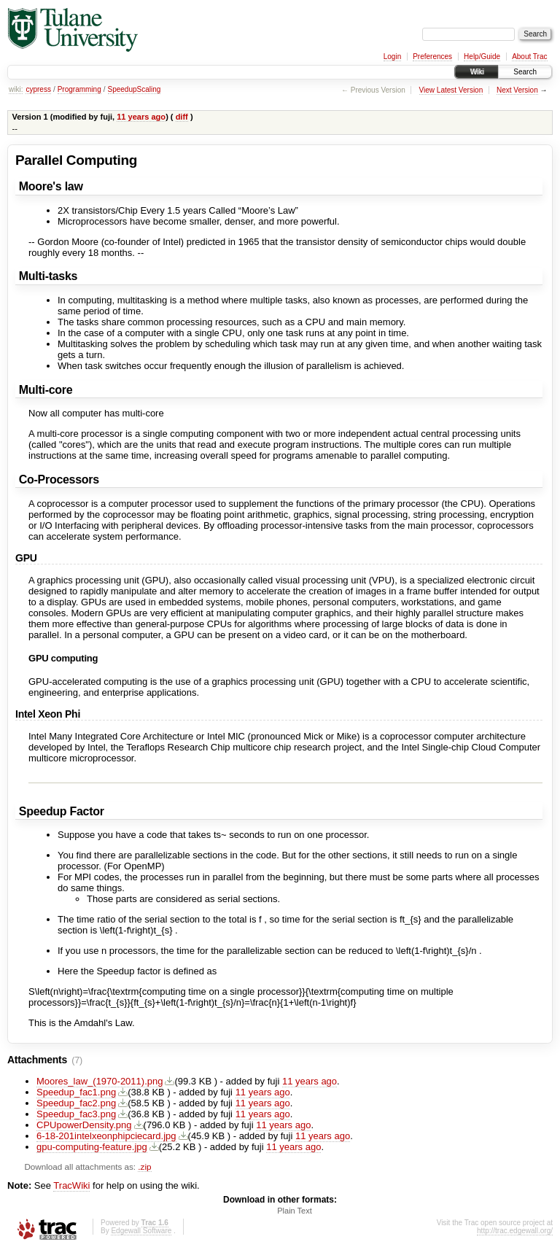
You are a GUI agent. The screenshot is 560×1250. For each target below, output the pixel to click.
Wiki (476, 72)
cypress (38, 89)
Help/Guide (482, 57)
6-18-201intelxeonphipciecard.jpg (106, 1135)
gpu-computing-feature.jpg (91, 1146)
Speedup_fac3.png (76, 1114)
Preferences (432, 57)
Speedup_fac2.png (76, 1103)
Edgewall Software (141, 1231)
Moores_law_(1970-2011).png (99, 1081)
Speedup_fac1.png (76, 1092)
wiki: (16, 89)
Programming (79, 89)
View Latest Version (451, 90)
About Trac (529, 57)
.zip (144, 1166)
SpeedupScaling (134, 89)
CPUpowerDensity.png (84, 1124)
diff (182, 116)
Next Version (517, 90)
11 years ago (141, 116)
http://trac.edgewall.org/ (515, 1231)
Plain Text (294, 1210)
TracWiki (71, 1185)
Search (525, 72)
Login (392, 57)
